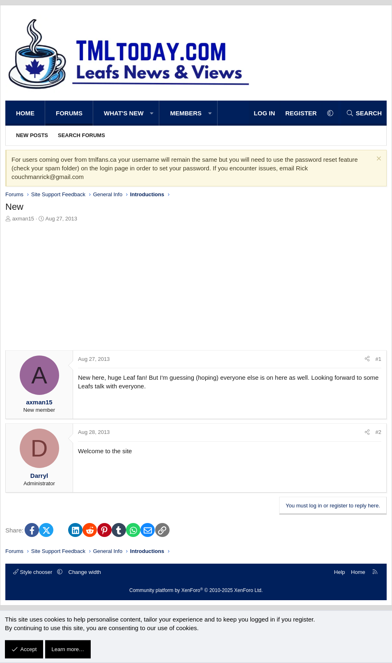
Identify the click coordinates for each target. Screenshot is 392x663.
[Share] (367, 359)
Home (25, 113)
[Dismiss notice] (377, 159)
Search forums (81, 135)
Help (339, 572)
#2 (378, 432)
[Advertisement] (196, 284)
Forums (69, 113)
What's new (124, 113)
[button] (152, 113)
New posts (32, 135)
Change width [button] (85, 572)
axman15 (23, 219)
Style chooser (33, 572)
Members (186, 113)
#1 (378, 359)
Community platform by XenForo (196, 590)
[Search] (364, 113)
